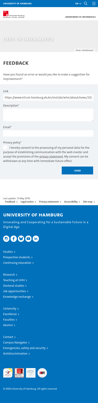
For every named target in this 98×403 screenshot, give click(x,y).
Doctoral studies (13, 286)
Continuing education (17, 263)
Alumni (8, 325)
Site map (88, 201)
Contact (8, 337)
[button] (78, 3)
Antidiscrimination (15, 353)
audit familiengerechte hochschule (8, 373)
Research (9, 275)
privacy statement (51, 156)
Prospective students (16, 257)
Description (11, 105)
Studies (8, 252)
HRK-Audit (29, 371)
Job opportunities (14, 291)
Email (7, 127)
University (9, 308)
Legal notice (27, 201)
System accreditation (42, 371)
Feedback (10, 201)
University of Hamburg (17, 3)
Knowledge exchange (17, 297)
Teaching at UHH (14, 280)
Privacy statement (49, 201)
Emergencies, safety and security (24, 348)
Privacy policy (12, 142)
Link (5, 91)
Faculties (9, 320)
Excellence (10, 314)
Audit (18, 369)
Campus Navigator (15, 342)
